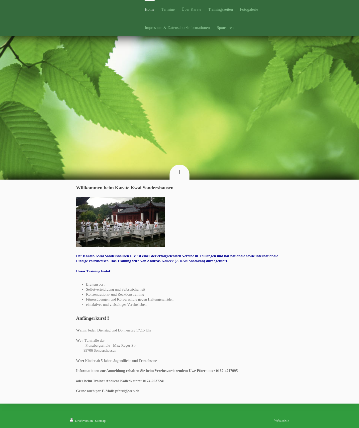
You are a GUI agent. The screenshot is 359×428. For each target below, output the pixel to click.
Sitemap (100, 421)
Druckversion (81, 421)
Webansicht (281, 420)
